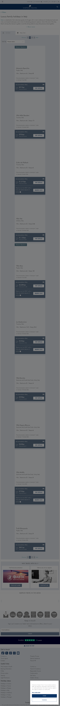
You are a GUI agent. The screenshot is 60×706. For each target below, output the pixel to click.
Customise (44, 699)
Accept (44, 695)
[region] (44, 692)
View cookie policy (36, 692)
